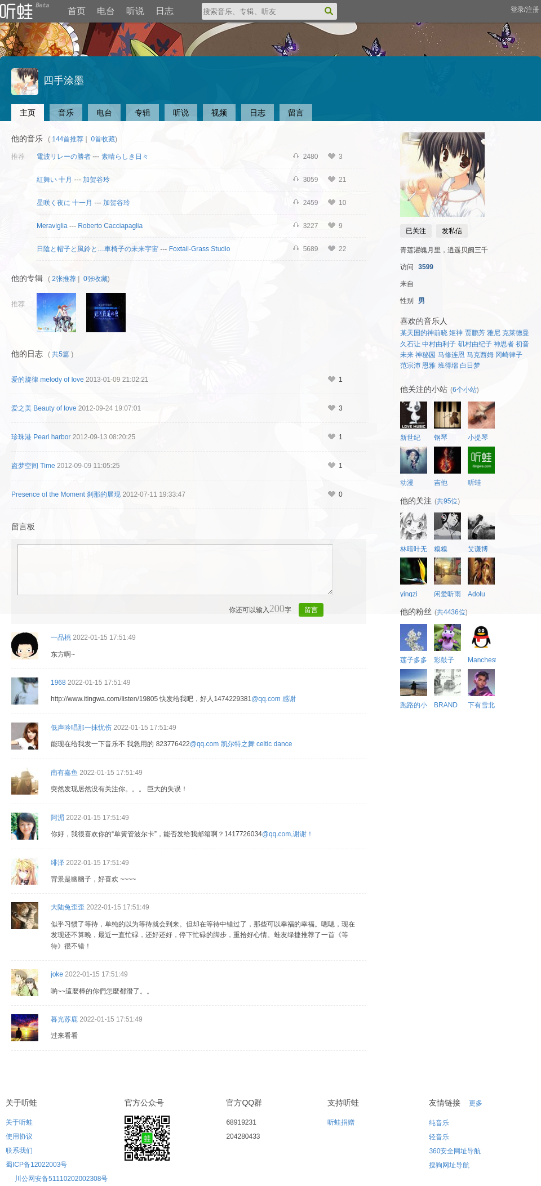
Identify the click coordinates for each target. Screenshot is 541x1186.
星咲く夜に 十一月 (64, 203)
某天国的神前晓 (423, 333)
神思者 (504, 344)
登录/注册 (525, 10)
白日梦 (470, 365)
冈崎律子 (508, 355)
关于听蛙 (19, 1122)
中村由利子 (439, 344)
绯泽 (57, 863)
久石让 (410, 344)
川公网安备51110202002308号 (61, 1179)
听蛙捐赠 (340, 1122)
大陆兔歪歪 (68, 907)
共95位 (447, 501)
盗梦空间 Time (33, 466)
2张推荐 (64, 279)
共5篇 (60, 354)
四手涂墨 (47, 80)
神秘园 (425, 355)
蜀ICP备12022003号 (36, 1165)
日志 (165, 11)
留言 (296, 112)
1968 (58, 682)
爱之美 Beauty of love (43, 408)
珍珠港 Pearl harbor (40, 437)
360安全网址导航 (455, 1151)
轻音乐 (439, 1137)
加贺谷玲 (96, 180)
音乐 (66, 112)
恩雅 (429, 365)
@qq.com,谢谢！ (287, 834)
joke (57, 974)
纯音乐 (439, 1123)
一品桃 (61, 637)
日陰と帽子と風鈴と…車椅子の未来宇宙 (97, 249)
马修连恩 (451, 355)
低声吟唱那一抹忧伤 (81, 728)
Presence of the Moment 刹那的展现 (66, 494)
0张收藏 (95, 279)
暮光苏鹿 (64, 1019)
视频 (219, 112)
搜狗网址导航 (449, 1165)
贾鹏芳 (475, 333)
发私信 (452, 231)
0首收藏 (103, 139)
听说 (135, 11)
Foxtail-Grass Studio (199, 249)
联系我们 (19, 1150)
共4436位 (451, 612)
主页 (28, 112)
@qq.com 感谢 (273, 699)
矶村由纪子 (475, 344)
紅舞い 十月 (54, 180)
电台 (106, 11)
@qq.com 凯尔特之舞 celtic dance (241, 744)
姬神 (456, 333)
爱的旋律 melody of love (47, 380)
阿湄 (57, 818)
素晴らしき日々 (125, 156)
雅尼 (493, 333)
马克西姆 (480, 355)
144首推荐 (67, 139)
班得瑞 (448, 365)
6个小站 (465, 390)
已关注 (416, 231)
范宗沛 (410, 365)
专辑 (142, 112)
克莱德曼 (515, 333)
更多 (475, 1103)
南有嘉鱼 (64, 773)
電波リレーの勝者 (64, 156)
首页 (77, 11)
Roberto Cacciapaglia (110, 226)
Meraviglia (52, 226)
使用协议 (19, 1136)
